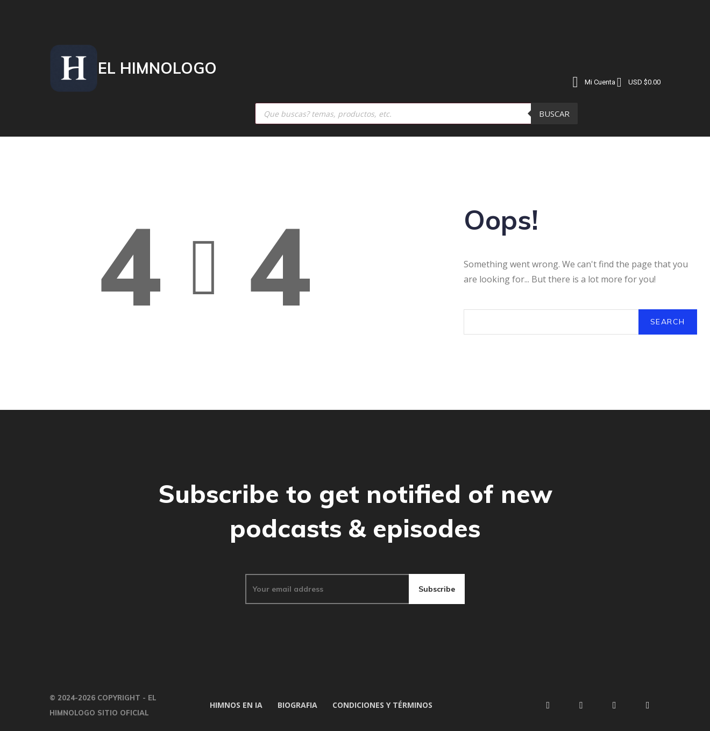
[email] (326, 589)
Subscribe (436, 589)
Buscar (554, 113)
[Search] (667, 322)
